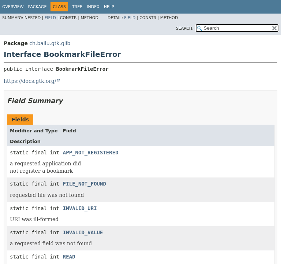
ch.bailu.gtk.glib (49, 43)
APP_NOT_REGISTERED (91, 152)
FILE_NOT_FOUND (84, 184)
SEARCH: (185, 28)
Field (50, 17)
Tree (77, 6)
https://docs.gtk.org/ (30, 81)
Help (109, 6)
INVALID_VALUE (83, 232)
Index (93, 6)
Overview (13, 6)
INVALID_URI (80, 208)
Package (37, 6)
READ (69, 257)
